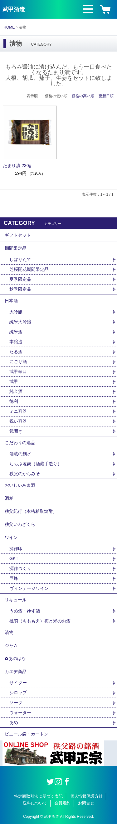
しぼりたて (20, 259)
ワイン (11, 537)
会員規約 (62, 803)
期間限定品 (16, 248)
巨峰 (13, 578)
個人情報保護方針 (86, 796)
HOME (9, 27)
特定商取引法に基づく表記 (38, 796)
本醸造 (15, 341)
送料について (35, 803)
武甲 (13, 381)
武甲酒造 (13, 9)
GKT (13, 558)
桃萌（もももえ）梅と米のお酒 (40, 620)
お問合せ (86, 803)
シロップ (18, 692)
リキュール (16, 599)
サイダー (18, 682)
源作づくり (20, 568)
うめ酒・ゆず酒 (24, 610)
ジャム (11, 645)
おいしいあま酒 (20, 485)
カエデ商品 (16, 671)
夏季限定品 (20, 279)
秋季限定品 (20, 289)
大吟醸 (15, 311)
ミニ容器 (18, 411)
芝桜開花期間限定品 (29, 269)
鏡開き (15, 431)
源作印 (15, 548)
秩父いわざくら (20, 524)
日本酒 (11, 300)
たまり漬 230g (17, 165)
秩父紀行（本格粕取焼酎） (31, 511)
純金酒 (15, 391)
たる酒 (15, 351)
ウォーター (20, 712)
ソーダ (15, 702)
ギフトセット (18, 235)
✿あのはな (15, 658)
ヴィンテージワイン (29, 588)
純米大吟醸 (20, 321)
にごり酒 (18, 361)
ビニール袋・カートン (26, 733)
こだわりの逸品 (20, 442)
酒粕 (9, 498)
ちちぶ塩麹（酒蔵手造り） (35, 463)
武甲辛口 (18, 371)
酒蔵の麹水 (20, 453)
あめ (13, 722)
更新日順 (106, 96)
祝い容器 (18, 421)
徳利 (13, 401)
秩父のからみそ (24, 473)
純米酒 (15, 331)
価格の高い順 (83, 96)
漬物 (9, 632)
